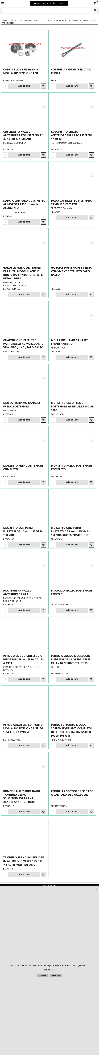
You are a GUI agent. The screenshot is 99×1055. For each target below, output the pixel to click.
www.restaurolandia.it (49, 3)
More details (20, 217)
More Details (48, 970)
